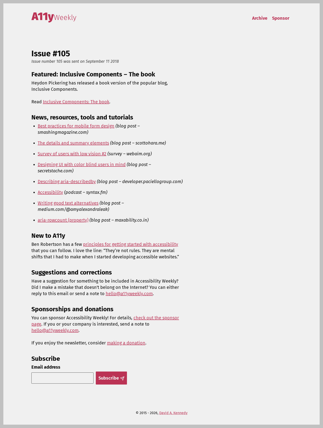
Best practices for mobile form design (76, 126)
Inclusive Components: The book (76, 101)
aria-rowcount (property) (63, 220)
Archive (259, 18)
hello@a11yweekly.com (129, 293)
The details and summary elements (73, 143)
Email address (45, 367)
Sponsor (280, 18)
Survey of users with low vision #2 (72, 153)
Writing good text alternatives (68, 203)
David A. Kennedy (173, 413)
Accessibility (50, 192)
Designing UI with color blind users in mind (82, 164)
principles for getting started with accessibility (130, 244)
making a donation (126, 343)
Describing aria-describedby (67, 181)
